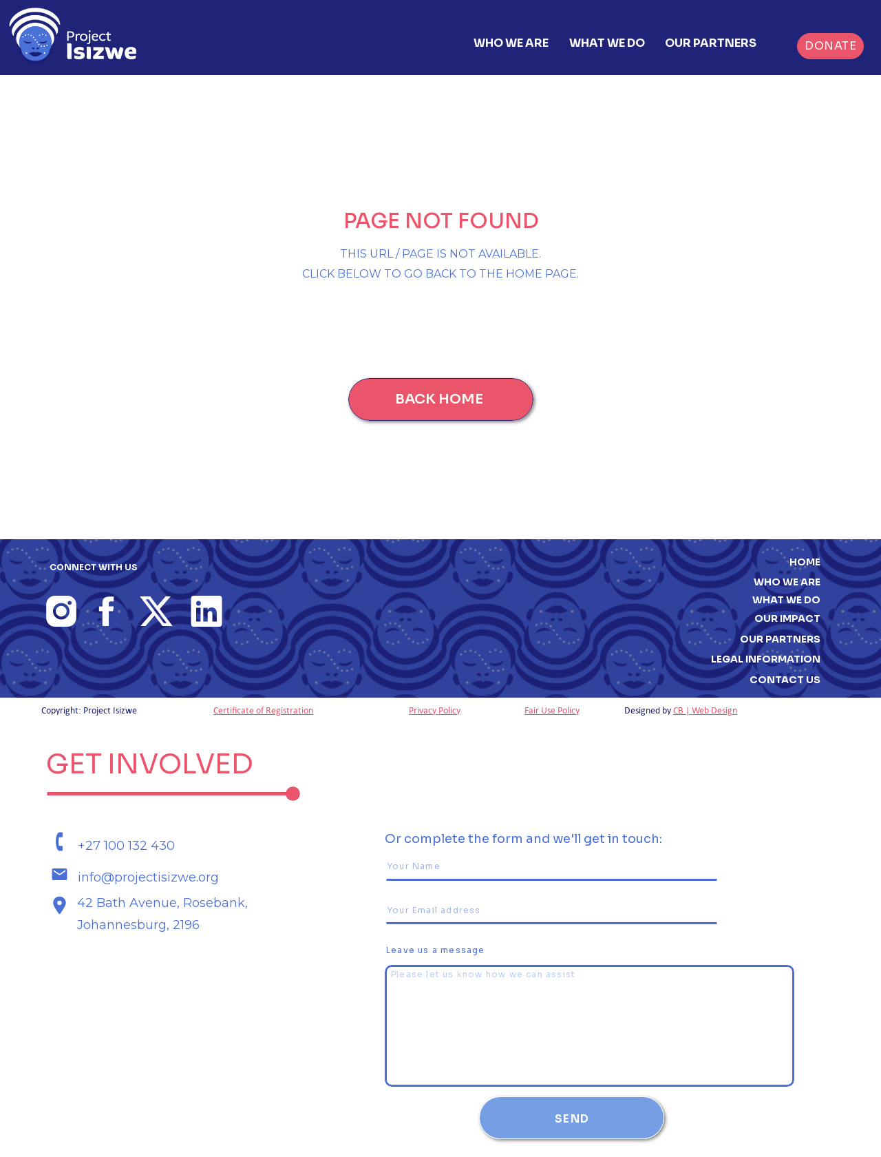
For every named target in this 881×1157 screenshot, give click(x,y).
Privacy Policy (434, 710)
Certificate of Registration (263, 710)
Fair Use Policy (552, 710)
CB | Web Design (705, 710)
